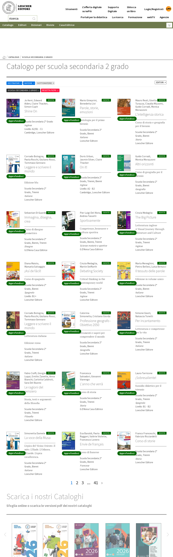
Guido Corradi (142, 80)
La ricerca (117, 14)
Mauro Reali (141, 74)
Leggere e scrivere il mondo (39, 142)
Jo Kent (28, 74)
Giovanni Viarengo (89, 349)
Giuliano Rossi (46, 133)
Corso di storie (146, 414)
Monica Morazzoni (144, 133)
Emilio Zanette (38, 349)
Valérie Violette (97, 409)
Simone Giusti (142, 286)
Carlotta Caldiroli (42, 352)
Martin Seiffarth (88, 239)
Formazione (135, 14)
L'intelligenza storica (150, 88)
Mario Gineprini (87, 74)
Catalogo (7, 25)
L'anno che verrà (92, 354)
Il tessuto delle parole (146, 246)
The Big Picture (146, 190)
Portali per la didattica (94, 14)
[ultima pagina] (102, 455)
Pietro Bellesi (142, 239)
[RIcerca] (34, 18)
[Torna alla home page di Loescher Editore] (17, 7)
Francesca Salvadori (90, 346)
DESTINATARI (16, 57)
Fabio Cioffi (30, 346)
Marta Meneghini (143, 236)
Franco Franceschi (144, 406)
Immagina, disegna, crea (39, 192)
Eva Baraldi (85, 406)
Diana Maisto (31, 236)
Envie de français (92, 417)
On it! (84, 137)
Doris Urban (86, 130)
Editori (22, 25)
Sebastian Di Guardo (34, 186)
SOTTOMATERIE (49, 57)
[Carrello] (169, 25)
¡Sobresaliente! (146, 351)
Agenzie (164, 14)
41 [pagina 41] (96, 456)
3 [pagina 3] (82, 456)
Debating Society (92, 244)
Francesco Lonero (89, 412)
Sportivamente (91, 193)
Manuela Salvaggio (34, 239)
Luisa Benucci (157, 239)
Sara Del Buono (32, 356)
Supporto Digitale (113, 7)
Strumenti (71, 6)
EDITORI (160, 56)
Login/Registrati (153, 6)
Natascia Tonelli (143, 289)
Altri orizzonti (145, 137)
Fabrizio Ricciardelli (145, 409)
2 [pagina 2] (77, 456)
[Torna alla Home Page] (4, 31)
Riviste (50, 25)
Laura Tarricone (143, 346)
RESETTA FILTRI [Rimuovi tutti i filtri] (54, 64)
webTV (151, 14)
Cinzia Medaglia (143, 186)
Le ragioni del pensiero (34, 362)
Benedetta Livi (87, 77)
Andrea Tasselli (87, 189)
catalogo (13, 31)
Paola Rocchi (31, 133)
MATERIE (32, 57)
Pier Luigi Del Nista (89, 186)
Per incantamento (148, 294)
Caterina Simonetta (90, 286)
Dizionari (36, 25)
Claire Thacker (38, 77)
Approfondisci (16, 94)
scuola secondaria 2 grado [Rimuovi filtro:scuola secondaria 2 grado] (25, 64)
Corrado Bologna (33, 130)
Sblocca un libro (131, 7)
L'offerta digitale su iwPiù (92, 7)
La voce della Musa (38, 411)
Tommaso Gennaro (34, 136)
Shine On (31, 85)
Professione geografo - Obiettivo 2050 (94, 298)
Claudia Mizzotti (153, 77)
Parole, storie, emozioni (90, 83)
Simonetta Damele (33, 406)
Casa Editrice (67, 25)
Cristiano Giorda (88, 289)
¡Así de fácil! (33, 244)
